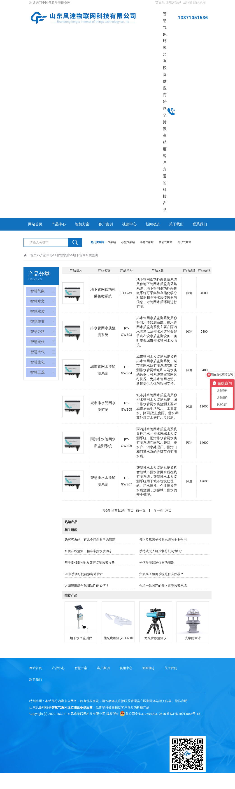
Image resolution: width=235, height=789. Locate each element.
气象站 (112, 242)
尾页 (168, 510)
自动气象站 (165, 242)
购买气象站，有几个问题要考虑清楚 (90, 539)
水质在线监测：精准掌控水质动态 (88, 551)
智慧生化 (37, 362)
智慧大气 (37, 352)
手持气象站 (147, 242)
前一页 (140, 510)
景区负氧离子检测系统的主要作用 (163, 539)
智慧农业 (37, 321)
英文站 (160, 2)
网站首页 (35, 224)
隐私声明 (181, 701)
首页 (33, 255)
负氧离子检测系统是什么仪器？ (161, 574)
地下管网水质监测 (85, 255)
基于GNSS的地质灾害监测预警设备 (90, 562)
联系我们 (200, 224)
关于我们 (176, 224)
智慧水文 (37, 301)
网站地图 (199, 2)
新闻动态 (153, 224)
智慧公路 (37, 332)
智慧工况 (37, 372)
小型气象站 (128, 242)
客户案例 (105, 224)
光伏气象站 (184, 242)
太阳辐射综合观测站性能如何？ (87, 585)
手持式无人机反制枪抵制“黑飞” (160, 551)
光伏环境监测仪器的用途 (156, 562)
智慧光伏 (37, 342)
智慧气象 (37, 291)
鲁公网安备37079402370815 (143, 714)
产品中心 (58, 224)
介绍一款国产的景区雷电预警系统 (163, 585)
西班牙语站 (173, 2)
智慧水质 (63, 255)
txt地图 (187, 2)
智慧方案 (82, 224)
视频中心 (129, 224)
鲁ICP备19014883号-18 (183, 714)
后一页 (158, 510)
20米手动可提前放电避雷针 (84, 574)
